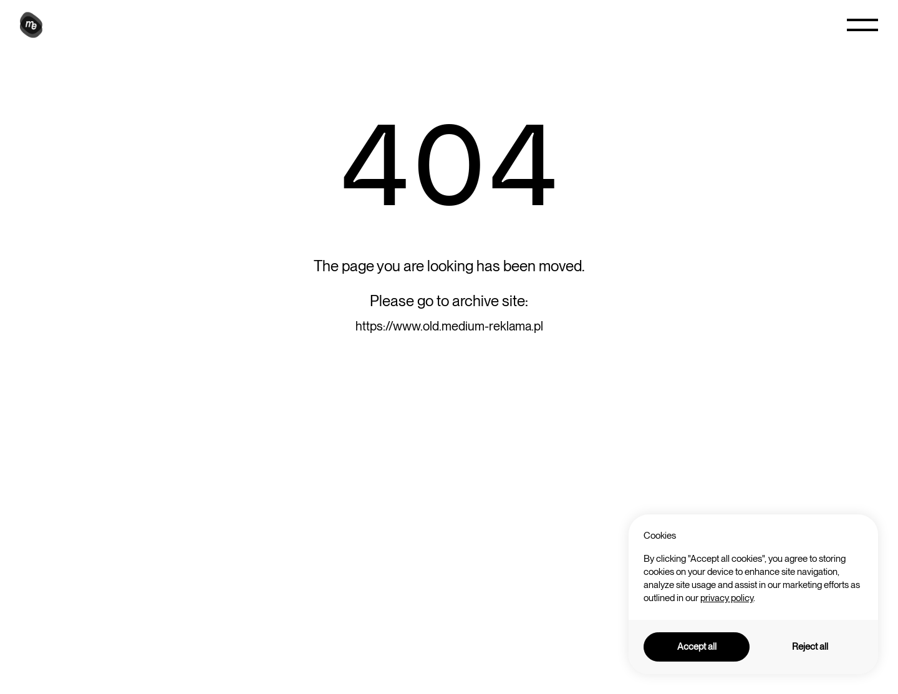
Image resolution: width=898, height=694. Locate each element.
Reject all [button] (810, 646)
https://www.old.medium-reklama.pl (449, 326)
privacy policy (726, 598)
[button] (862, 25)
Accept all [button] (697, 646)
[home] (33, 25)
